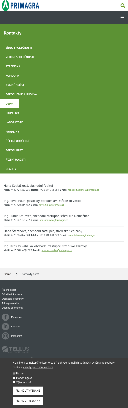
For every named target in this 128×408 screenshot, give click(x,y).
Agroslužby (14, 150)
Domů (7, 274)
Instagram (12, 336)
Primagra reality (10, 303)
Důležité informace (12, 294)
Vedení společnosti (20, 57)
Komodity (13, 75)
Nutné (19, 376)
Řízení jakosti (16, 159)
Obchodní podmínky (12, 298)
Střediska (13, 66)
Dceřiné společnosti (12, 307)
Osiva (9, 103)
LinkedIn (11, 326)
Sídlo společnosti (19, 47)
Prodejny (12, 131)
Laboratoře (14, 122)
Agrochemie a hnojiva (21, 94)
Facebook (12, 317)
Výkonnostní (23, 385)
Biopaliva (12, 113)
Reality (11, 169)
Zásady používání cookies (38, 370)
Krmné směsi (15, 85)
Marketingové (24, 381)
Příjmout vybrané (28, 394)
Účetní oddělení (17, 141)
